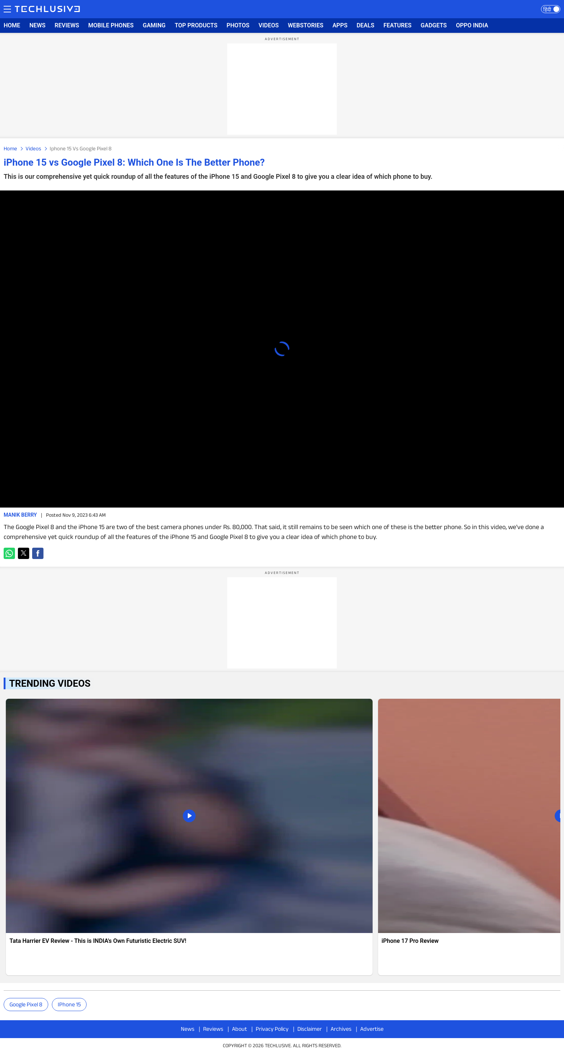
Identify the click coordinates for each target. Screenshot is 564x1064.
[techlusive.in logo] (47, 10)
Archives (341, 1029)
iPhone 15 (69, 1004)
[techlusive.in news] (189, 837)
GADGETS (434, 25)
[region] (282, 89)
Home (10, 148)
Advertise (372, 1029)
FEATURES (398, 25)
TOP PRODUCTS (196, 25)
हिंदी (547, 9)
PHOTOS (237, 25)
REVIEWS (67, 25)
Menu (7, 8)
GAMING (154, 25)
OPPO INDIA (472, 25)
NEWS (37, 25)
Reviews (213, 1029)
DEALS (365, 25)
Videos (33, 148)
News (187, 1029)
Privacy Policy (272, 1029)
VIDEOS (269, 25)
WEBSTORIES (305, 25)
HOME (12, 25)
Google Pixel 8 (25, 1004)
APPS (339, 25)
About (239, 1029)
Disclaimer (309, 1029)
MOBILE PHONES (111, 25)
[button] (9, 553)
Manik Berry (20, 515)
